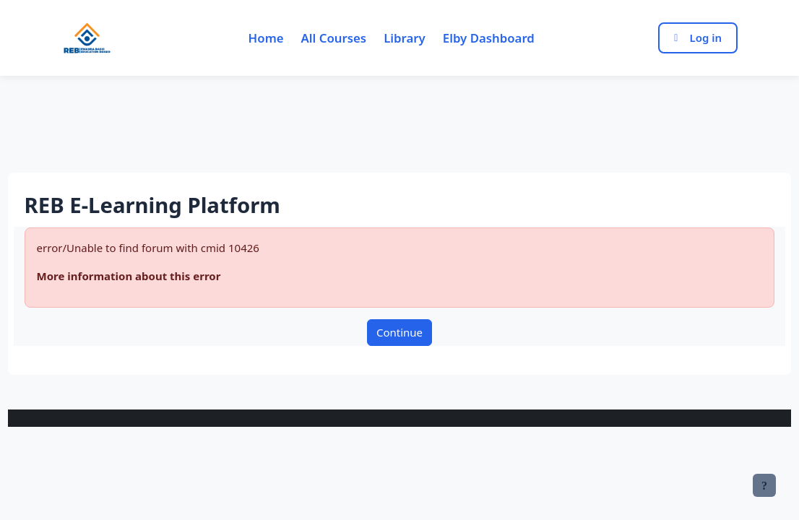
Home (266, 38)
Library (405, 38)
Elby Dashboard (489, 38)
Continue (399, 332)
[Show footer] (764, 485)
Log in (698, 37)
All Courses (334, 38)
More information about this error (156, 276)
